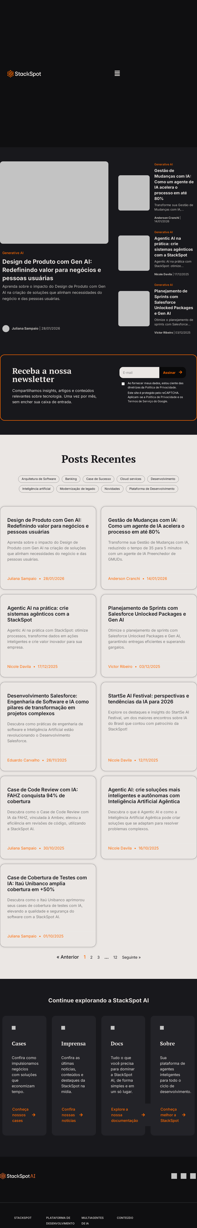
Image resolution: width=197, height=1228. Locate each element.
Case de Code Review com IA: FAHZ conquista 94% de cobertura (42, 812)
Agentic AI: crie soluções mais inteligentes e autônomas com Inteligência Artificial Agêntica (144, 812)
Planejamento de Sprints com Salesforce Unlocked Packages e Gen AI (147, 631)
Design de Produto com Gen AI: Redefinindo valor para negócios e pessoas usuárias (48, 543)
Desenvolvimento (36, 492)
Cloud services (155, 480)
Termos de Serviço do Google (147, 401)
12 (115, 974)
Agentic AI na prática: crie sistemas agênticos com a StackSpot (38, 631)
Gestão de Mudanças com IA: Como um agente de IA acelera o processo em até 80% (146, 543)
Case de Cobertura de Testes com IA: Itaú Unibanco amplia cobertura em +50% (47, 900)
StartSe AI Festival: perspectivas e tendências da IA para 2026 (148, 716)
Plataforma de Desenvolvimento (98, 505)
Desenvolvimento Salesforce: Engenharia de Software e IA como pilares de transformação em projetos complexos (48, 722)
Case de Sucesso (118, 480)
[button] (117, 74)
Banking (86, 480)
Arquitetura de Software (48, 480)
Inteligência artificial (77, 492)
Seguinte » (131, 974)
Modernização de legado (125, 492)
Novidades (165, 492)
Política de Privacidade (160, 387)
